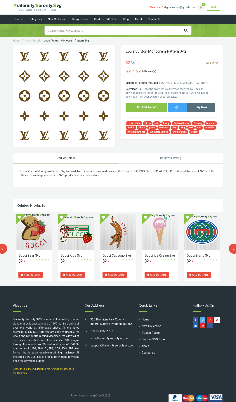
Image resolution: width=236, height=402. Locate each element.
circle (148, 123)
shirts (142, 127)
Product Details (32, 40)
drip (157, 123)
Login (213, 7)
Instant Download (136, 132)
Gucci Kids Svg (71, 255)
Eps (199, 127)
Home (19, 19)
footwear (163, 127)
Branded (210, 123)
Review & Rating (170, 158)
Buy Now (201, 107)
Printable (209, 127)
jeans (152, 127)
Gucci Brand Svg (199, 255)
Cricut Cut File (179, 132)
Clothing (197, 123)
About (138, 19)
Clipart (194, 132)
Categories (35, 19)
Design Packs (80, 19)
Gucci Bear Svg (29, 255)
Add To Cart (146, 107)
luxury (166, 123)
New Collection (57, 19)
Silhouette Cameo (159, 132)
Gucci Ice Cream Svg (160, 255)
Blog (126, 19)
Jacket (130, 127)
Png (183, 127)
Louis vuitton (133, 123)
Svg (174, 127)
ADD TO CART (30, 274)
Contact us (155, 19)
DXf (191, 127)
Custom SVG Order (105, 19)
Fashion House (181, 123)
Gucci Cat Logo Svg (117, 255)
